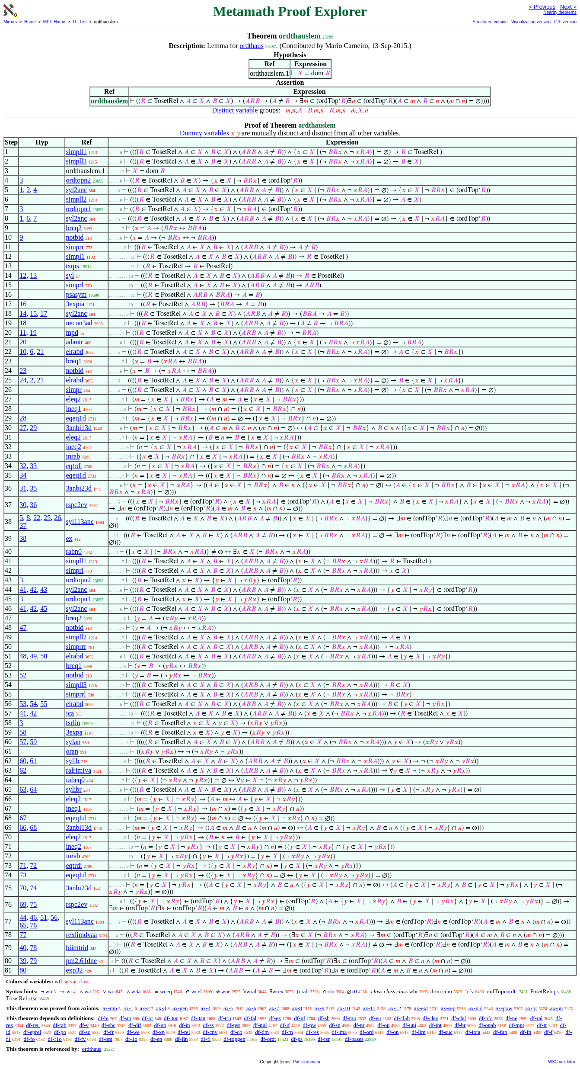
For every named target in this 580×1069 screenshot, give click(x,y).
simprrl (76, 694)
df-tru (224, 1018)
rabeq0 (75, 779)
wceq (166, 991)
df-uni (409, 1025)
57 (22, 741)
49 (33, 656)
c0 (354, 991)
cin (331, 991)
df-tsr (324, 1039)
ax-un (556, 1008)
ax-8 (297, 1008)
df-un (160, 1025)
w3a (136, 991)
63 (22, 789)
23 (22, 370)
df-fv (80, 1039)
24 (22, 380)
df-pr (359, 1025)
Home (30, 21)
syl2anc (76, 189)
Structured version (489, 21)
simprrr (76, 646)
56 (54, 917)
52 (22, 675)
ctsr (33, 998)
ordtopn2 (78, 180)
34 (22, 475)
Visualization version (531, 21)
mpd (72, 332)
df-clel (458, 1018)
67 (22, 818)
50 (43, 656)
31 (22, 488)
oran (72, 751)
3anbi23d (79, 488)
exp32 (74, 970)
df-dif (134, 1025)
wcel (196, 991)
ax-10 (343, 1008)
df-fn (525, 1032)
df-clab (402, 1018)
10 (22, 351)
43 (43, 589)
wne (226, 991)
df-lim (418, 1032)
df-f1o (55, 1039)
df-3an (198, 1018)
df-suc (445, 1032)
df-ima (339, 1032)
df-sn (335, 1025)
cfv (470, 991)
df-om (105, 1039)
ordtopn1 (78, 208)
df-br (459, 1025)
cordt (510, 991)
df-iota (473, 1032)
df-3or (171, 1018)
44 (22, 917)
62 (22, 770)
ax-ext (421, 1008)
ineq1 (73, 408)
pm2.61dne (81, 960)
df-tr (542, 1025)
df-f (548, 1032)
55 (43, 703)
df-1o (131, 1039)
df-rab (60, 1025)
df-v (84, 1025)
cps (554, 991)
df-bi (103, 1018)
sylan (73, 741)
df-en (156, 1039)
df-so (85, 1032)
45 (43, 608)
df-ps (297, 1039)
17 (43, 313)
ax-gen (180, 1008)
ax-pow (504, 1008)
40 (22, 947)
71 (22, 865)
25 (47, 517)
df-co (236, 1032)
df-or (147, 1018)
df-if (285, 1025)
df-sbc (109, 1025)
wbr (413, 991)
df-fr (108, 1032)
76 (33, 925)
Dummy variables (204, 133)
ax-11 (369, 1008)
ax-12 (395, 1008)
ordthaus (252, 45)
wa (87, 991)
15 (33, 313)
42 (33, 589)
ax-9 (320, 1008)
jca (70, 713)
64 (33, 789)
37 (22, 525)
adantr (74, 342)
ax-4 (205, 1008)
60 (22, 760)
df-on (392, 1032)
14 (22, 313)
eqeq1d (76, 418)
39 (22, 960)
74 (33, 888)
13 (33, 275)
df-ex (275, 1018)
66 (22, 827)
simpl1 (75, 256)
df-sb (324, 1018)
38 (22, 538)
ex (69, 538)
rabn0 (73, 551)
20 (22, 342)
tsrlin (73, 722)
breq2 (73, 227)
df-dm (262, 1032)
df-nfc (486, 1018)
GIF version (565, 21)
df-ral (536, 1018)
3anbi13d (79, 427)
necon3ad (79, 323)
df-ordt (268, 1039)
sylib (72, 760)
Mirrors (10, 21)
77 (22, 934)
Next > (568, 6)
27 (22, 427)
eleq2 (73, 399)
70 (22, 888)
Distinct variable (235, 110)
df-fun (500, 1032)
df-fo (29, 1039)
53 (22, 703)
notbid (74, 237)
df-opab (487, 1025)
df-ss (208, 1025)
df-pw (309, 1025)
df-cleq (431, 1018)
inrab (73, 456)
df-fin (181, 1039)
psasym (76, 294)
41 (22, 589)
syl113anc (79, 521)
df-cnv (210, 1032)
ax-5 (228, 1008)
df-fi (205, 1039)
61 (33, 760)
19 (33, 332)
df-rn (287, 1032)
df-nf (299, 1018)
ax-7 (274, 1008)
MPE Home (54, 21)
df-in (184, 1025)
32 (22, 465)
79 (33, 960)
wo (111, 991)
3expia (75, 304)
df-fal (250, 1018)
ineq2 (73, 446)
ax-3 (161, 1008)
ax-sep (448, 1008)
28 (22, 418)
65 (22, 925)
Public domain (306, 1061)
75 (33, 904)
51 (43, 917)
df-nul (260, 1025)
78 (33, 947)
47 (22, 627)
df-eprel (32, 1032)
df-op (383, 1025)
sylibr (73, 789)
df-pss (233, 1025)
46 (33, 917)
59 (33, 741)
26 (57, 517)
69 (22, 904)
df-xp (159, 1032)
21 (40, 351)
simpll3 (76, 161)
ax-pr (531, 1008)
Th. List (80, 21)
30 (22, 504)
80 (22, 970)
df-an (125, 1018)
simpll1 (76, 151)
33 (33, 465)
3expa (74, 732)
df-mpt (516, 1025)
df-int (435, 1025)
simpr (73, 389)
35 (33, 488)
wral (251, 991)
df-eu (375, 1018)
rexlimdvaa (81, 934)
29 (33, 427)
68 (33, 827)
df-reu (33, 1025)
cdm (447, 991)
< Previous (542, 6)
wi (69, 991)
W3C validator (561, 1061)
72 (33, 865)
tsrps (72, 266)
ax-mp (110, 1008)
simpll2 (76, 199)
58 (22, 732)
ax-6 (251, 1008)
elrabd (74, 351)
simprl (74, 285)
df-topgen (234, 1039)
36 (33, 504)
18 (22, 323)
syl (70, 275)
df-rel (184, 1032)
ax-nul (475, 1008)
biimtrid (77, 947)
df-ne (511, 1018)
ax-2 (145, 1008)
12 (22, 275)
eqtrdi (74, 465)
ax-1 (129, 1008)
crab (304, 991)
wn (48, 991)
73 (22, 875)
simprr (75, 246)
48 (22, 656)
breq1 (73, 361)
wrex (278, 991)
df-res (312, 1032)
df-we (133, 1032)
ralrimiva (78, 770)
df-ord (367, 1032)
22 (36, 517)
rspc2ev (76, 504)
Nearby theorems (560, 12)
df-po (60, 1032)
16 (22, 304)
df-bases (354, 1039)
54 (33, 703)
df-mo (349, 1018)
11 (22, 332)
